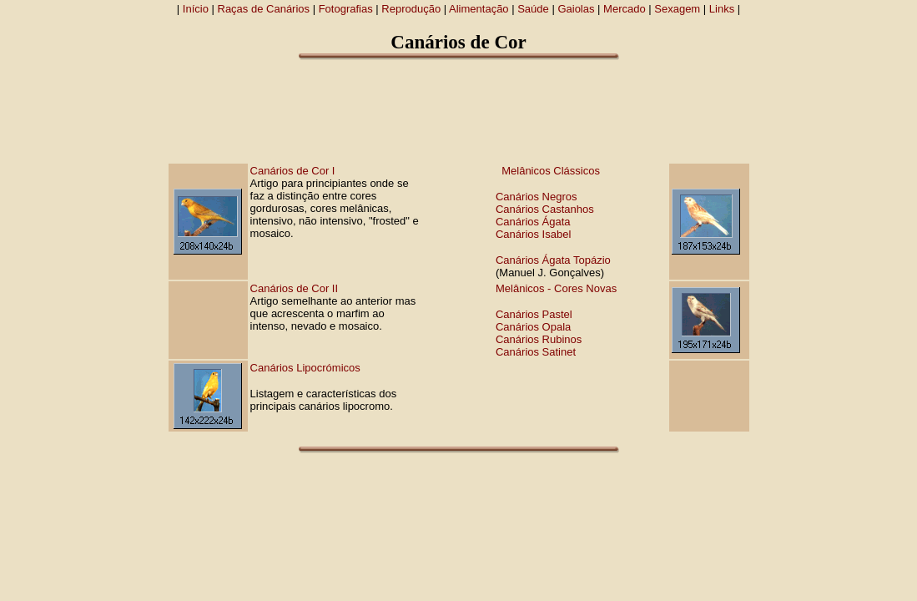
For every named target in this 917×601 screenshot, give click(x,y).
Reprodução (411, 9)
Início (196, 9)
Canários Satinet (536, 352)
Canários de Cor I (292, 170)
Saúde (533, 9)
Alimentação (479, 9)
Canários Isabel (533, 234)
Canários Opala (533, 327)
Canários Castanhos (545, 209)
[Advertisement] (459, 111)
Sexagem (677, 9)
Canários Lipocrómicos (305, 367)
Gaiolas (575, 9)
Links (721, 9)
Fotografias (346, 9)
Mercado (624, 9)
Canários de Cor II (294, 288)
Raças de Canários (264, 9)
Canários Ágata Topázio (553, 260)
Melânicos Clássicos (550, 170)
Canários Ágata (533, 221)
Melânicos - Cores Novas (556, 288)
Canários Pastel (534, 314)
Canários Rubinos (539, 339)
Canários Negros (536, 196)
